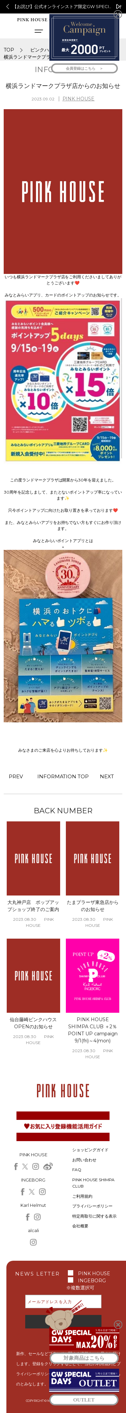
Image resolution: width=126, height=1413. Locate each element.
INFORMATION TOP (63, 776)
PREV (16, 776)
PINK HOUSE (78, 99)
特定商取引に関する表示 (94, 1216)
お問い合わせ (84, 1159)
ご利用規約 (82, 1196)
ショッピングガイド (90, 1149)
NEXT (107, 776)
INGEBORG (92, 1281)
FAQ (76, 1169)
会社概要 (80, 1225)
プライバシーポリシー (92, 1205)
